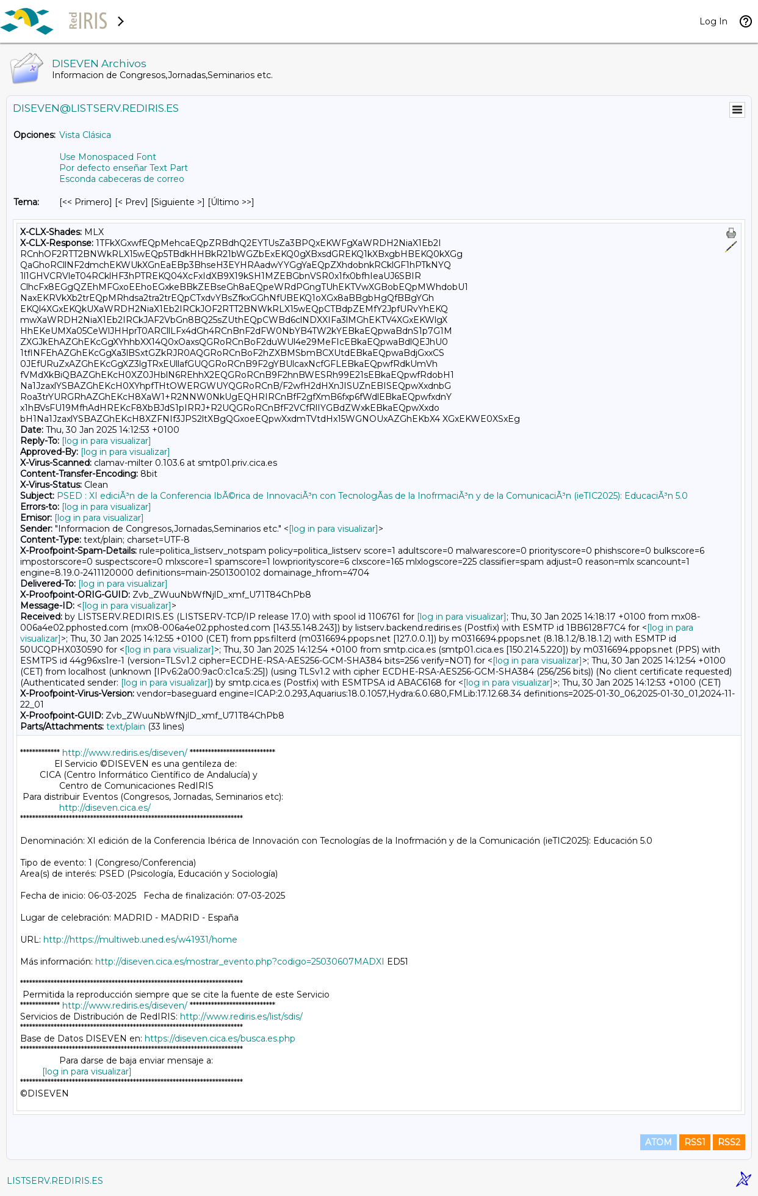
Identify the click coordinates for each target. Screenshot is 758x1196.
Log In (713, 21)
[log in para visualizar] (106, 440)
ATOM (658, 1142)
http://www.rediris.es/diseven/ (124, 752)
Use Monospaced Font (107, 156)
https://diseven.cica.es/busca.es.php (220, 1038)
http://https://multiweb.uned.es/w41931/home (140, 939)
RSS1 (695, 1142)
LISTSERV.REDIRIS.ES (55, 1180)
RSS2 (729, 1142)
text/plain (125, 726)
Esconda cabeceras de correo (121, 178)
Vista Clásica (85, 134)
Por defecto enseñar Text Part (123, 167)
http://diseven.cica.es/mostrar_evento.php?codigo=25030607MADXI (239, 961)
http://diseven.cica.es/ (105, 807)
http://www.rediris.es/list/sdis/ (241, 1016)
